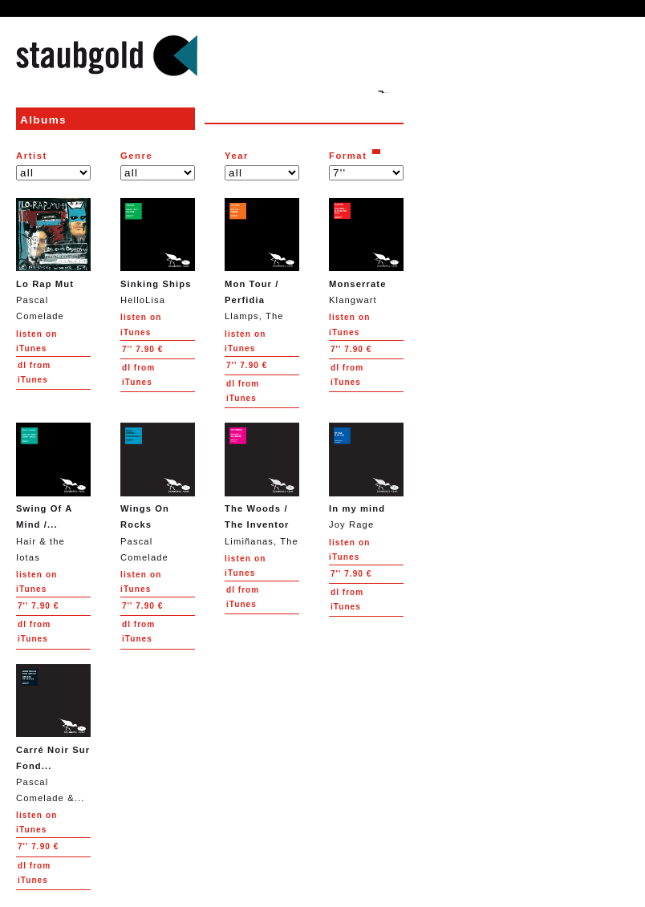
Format (348, 155)
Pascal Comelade (53, 259)
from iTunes (34, 372)
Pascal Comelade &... (53, 733)
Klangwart (366, 251)
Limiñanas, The (262, 484)
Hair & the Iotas (53, 492)
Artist (31, 155)
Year (237, 155)
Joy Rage (366, 476)
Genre (136, 155)
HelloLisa (157, 251)
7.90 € (142, 349)
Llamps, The (262, 259)
